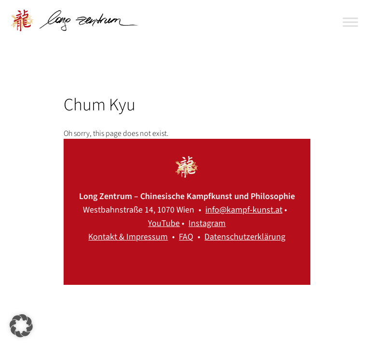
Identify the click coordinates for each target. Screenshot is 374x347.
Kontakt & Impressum (128, 237)
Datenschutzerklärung (244, 237)
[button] (21, 326)
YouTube (164, 223)
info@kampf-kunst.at (243, 210)
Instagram (207, 223)
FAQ (186, 237)
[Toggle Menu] (350, 22)
